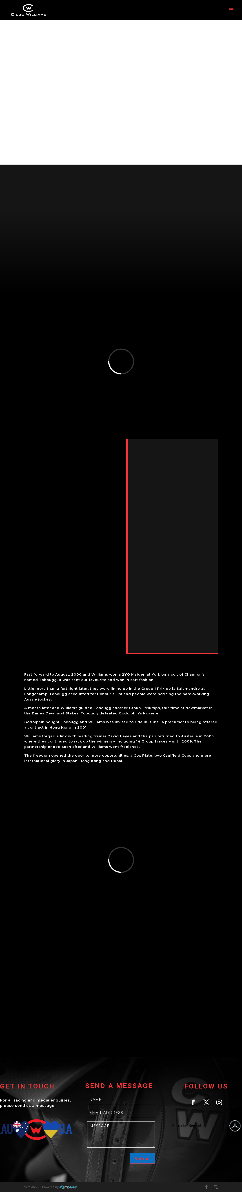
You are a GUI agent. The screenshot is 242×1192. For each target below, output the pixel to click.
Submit (142, 1158)
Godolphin (34, 722)
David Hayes (120, 736)
